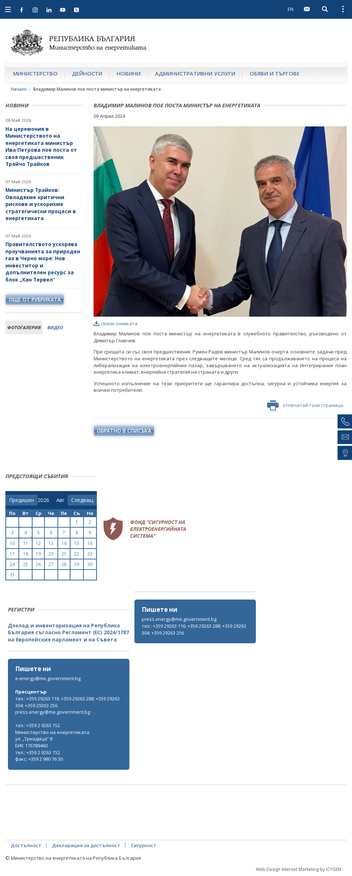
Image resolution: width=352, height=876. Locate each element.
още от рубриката (35, 299)
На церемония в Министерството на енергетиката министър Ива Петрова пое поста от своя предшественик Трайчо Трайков (41, 146)
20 (50, 554)
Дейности (87, 73)
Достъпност (26, 845)
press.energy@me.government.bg (179, 619)
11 (25, 543)
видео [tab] (55, 327)
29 (76, 564)
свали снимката (115, 323)
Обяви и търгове (275, 73)
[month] (62, 500)
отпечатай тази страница (305, 405)
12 (38, 543)
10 (12, 543)
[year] (43, 500)
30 (90, 564)
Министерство (35, 73)
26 (38, 564)
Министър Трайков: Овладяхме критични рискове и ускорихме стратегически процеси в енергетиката (40, 204)
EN (290, 9)
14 (63, 543)
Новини (129, 73)
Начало (19, 89)
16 (90, 543)
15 (76, 543)
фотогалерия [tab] (24, 327)
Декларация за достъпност (86, 845)
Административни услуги (195, 73)
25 (25, 564)
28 (63, 564)
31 (12, 575)
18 (25, 554)
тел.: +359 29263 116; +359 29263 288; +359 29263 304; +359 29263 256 (194, 629)
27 (50, 564)
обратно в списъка (124, 430)
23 (90, 554)
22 (76, 554)
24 (12, 564)
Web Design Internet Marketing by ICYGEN (298, 869)
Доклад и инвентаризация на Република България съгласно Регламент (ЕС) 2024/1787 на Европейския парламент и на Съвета (68, 632)
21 (63, 554)
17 (12, 554)
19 (38, 554)
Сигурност (143, 845)
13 (50, 543)
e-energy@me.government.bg (48, 678)
